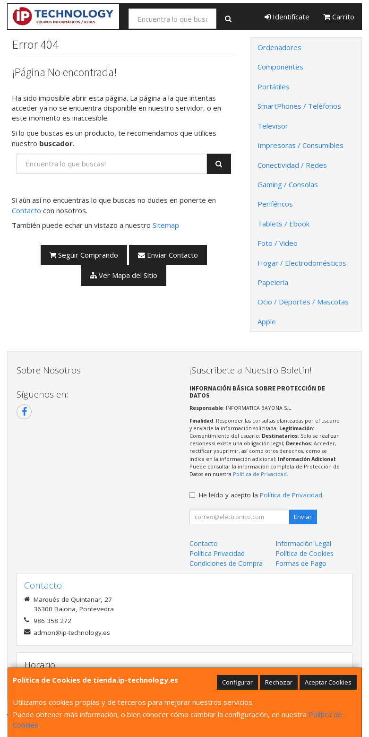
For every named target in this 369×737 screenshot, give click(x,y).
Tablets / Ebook (283, 223)
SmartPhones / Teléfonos (299, 106)
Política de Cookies (304, 553)
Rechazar (278, 682)
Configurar (237, 682)
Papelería (272, 282)
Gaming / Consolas (287, 184)
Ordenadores (279, 47)
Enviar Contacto (168, 255)
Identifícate (287, 16)
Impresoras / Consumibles (300, 145)
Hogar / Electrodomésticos (301, 263)
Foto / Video (277, 243)
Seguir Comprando (84, 255)
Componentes (280, 66)
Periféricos (275, 203)
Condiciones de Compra (226, 563)
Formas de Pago (300, 563)
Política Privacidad (217, 553)
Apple (266, 321)
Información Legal (303, 543)
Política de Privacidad (260, 473)
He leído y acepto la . (261, 495)
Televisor (272, 125)
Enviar (303, 516)
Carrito (339, 16)
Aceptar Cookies (328, 682)
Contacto (26, 210)
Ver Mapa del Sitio (123, 275)
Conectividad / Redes (292, 165)
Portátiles (273, 86)
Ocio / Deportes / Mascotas (303, 301)
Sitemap (166, 225)
